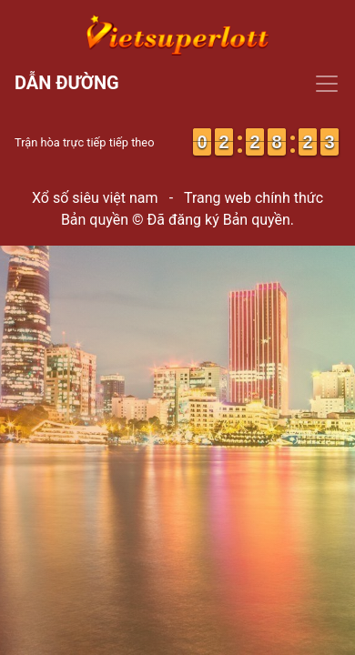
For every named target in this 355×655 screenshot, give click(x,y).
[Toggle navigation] (177, 83)
